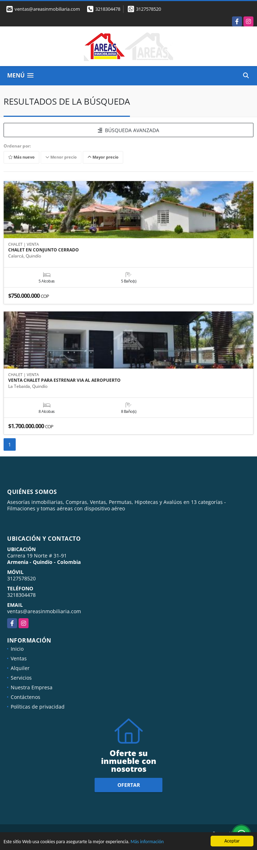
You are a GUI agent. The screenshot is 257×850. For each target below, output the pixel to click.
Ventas (19, 658)
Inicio (17, 648)
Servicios (21, 677)
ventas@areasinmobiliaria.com (44, 611)
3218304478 (107, 9)
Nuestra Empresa (31, 687)
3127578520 (148, 9)
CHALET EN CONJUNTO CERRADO (43, 250)
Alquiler (20, 668)
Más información (147, 842)
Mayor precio (103, 157)
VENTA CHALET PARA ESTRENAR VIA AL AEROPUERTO (64, 380)
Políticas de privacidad (38, 706)
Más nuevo (21, 157)
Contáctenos (25, 697)
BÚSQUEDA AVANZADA (128, 130)
